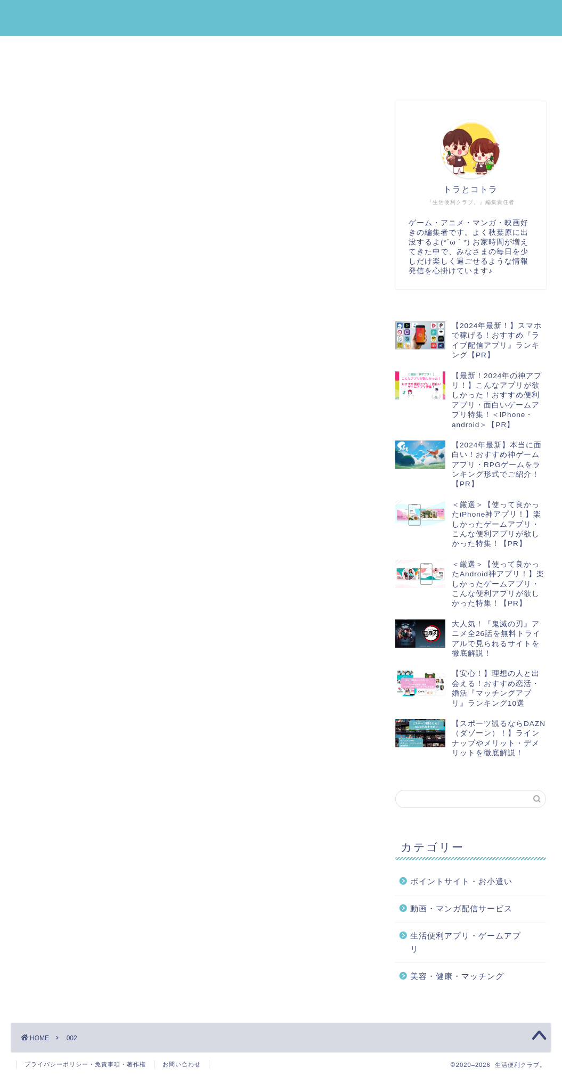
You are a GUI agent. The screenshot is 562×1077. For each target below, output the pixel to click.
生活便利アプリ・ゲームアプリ (89, 49)
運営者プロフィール (207, 74)
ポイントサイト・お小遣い (237, 49)
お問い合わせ (181, 1064)
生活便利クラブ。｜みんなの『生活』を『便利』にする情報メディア (281, 18)
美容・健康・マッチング (372, 49)
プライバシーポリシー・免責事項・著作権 (85, 1064)
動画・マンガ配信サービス (80, 74)
